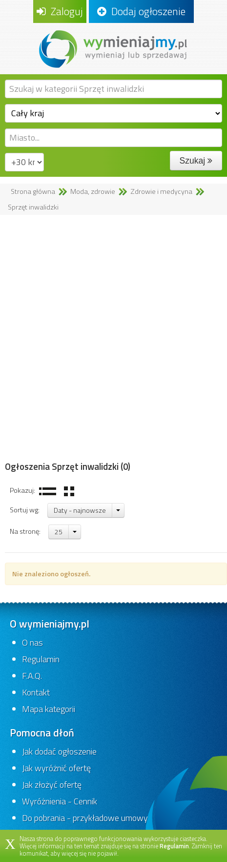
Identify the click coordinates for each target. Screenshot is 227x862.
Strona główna (33, 191)
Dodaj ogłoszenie (141, 11)
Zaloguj (60, 11)
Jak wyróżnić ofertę (56, 768)
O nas (32, 642)
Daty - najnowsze (80, 510)
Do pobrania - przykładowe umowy (85, 817)
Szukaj (196, 161)
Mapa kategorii (48, 708)
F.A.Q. (32, 675)
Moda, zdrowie (92, 191)
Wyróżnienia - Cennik (59, 801)
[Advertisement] (113, 338)
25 (58, 531)
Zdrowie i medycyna (161, 191)
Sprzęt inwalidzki (33, 207)
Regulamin (41, 659)
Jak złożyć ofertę (52, 784)
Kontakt (36, 692)
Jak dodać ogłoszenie (59, 751)
